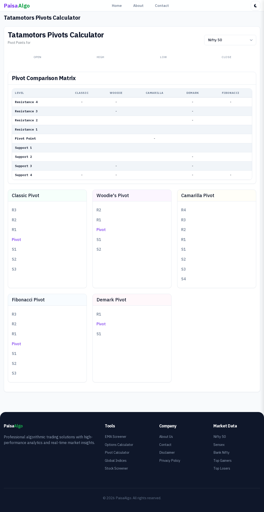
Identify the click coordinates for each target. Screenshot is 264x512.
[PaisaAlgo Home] (17, 6)
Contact (162, 5)
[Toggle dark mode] (255, 5)
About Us (166, 436)
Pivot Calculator (117, 452)
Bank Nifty (221, 452)
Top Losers (221, 468)
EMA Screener (115, 436)
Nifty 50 (219, 436)
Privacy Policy (169, 460)
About (138, 5)
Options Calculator (119, 444)
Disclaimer (167, 452)
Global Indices (116, 460)
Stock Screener (116, 468)
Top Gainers (222, 460)
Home (117, 5)
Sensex (218, 444)
